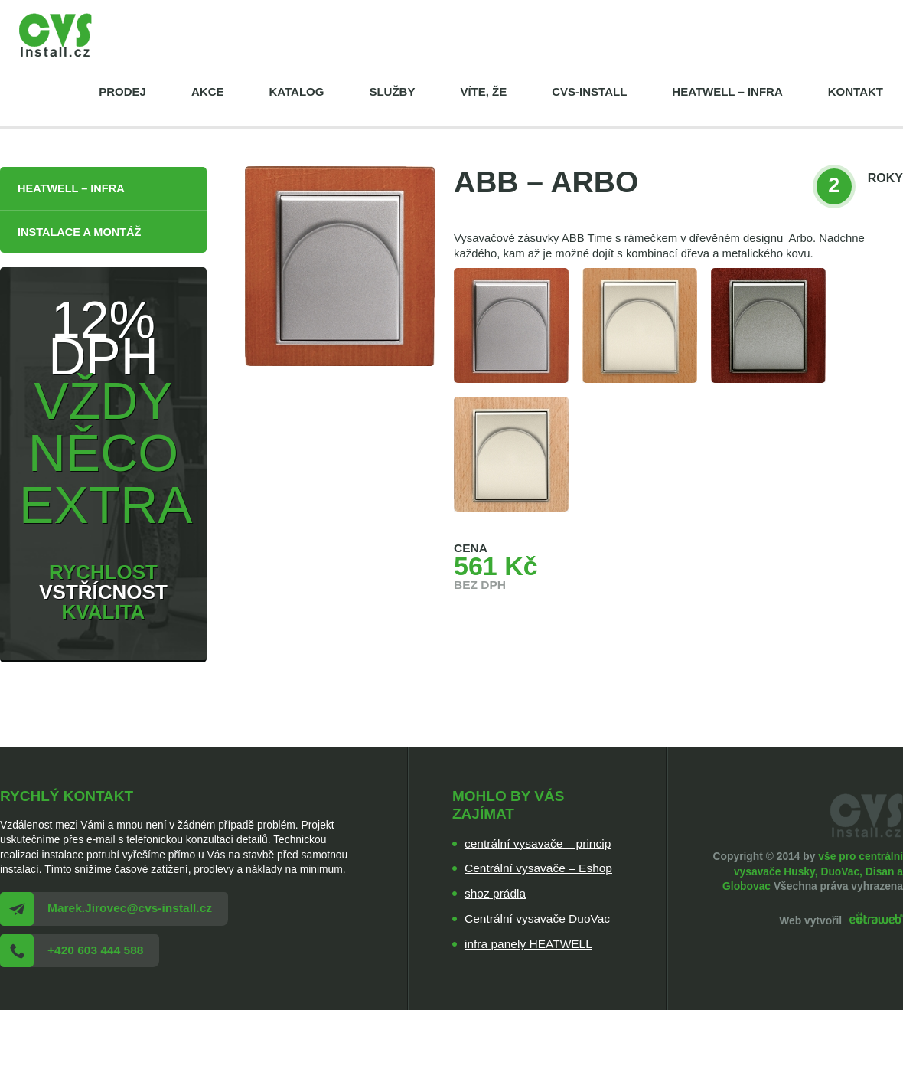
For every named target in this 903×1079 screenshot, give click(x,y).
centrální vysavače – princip (538, 843)
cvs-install (589, 91)
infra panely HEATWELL (528, 943)
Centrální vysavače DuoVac (537, 918)
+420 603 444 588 (95, 949)
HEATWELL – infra (727, 91)
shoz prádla (495, 893)
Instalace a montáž (79, 232)
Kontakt (855, 91)
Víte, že (483, 91)
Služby (392, 91)
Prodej (122, 91)
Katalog (296, 91)
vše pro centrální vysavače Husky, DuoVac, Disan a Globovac (812, 871)
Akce (207, 91)
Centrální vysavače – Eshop (538, 868)
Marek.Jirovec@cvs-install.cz (129, 907)
